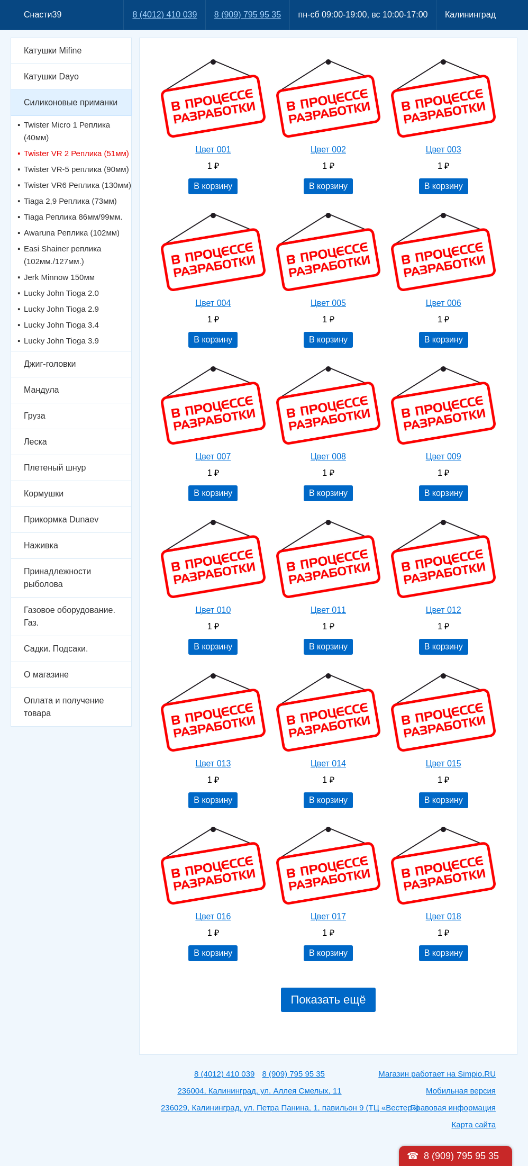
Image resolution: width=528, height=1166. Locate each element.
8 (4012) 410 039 (164, 14)
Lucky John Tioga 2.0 (61, 292)
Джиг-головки (50, 363)
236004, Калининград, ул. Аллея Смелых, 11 (259, 1090)
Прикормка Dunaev (61, 519)
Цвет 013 (213, 763)
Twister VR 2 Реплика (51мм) (76, 153)
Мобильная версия (461, 1090)
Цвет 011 (328, 609)
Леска (35, 441)
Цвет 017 (328, 916)
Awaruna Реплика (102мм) (72, 232)
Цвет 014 (328, 763)
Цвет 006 (443, 303)
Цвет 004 (213, 303)
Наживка (41, 545)
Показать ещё (328, 999)
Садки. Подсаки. (56, 648)
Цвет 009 (443, 456)
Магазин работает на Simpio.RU (437, 1073)
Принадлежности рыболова (57, 578)
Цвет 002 (328, 149)
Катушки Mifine (52, 50)
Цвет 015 (443, 763)
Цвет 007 (213, 456)
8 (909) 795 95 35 (247, 14)
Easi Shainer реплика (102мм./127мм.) (62, 255)
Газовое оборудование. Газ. (69, 616)
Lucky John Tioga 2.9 (61, 308)
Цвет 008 (328, 456)
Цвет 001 (213, 149)
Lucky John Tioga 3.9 (61, 340)
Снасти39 (42, 14)
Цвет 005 (328, 303)
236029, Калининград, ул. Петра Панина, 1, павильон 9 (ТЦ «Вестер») (290, 1107)
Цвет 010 (213, 609)
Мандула (41, 389)
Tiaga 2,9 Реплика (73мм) (70, 200)
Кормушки (43, 493)
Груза (34, 415)
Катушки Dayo (51, 76)
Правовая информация (453, 1107)
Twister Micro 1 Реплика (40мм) (67, 131)
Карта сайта (473, 1124)
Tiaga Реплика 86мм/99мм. (73, 216)
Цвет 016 (213, 916)
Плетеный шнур (55, 467)
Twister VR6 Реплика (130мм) (77, 184)
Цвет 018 (443, 916)
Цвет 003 (443, 149)
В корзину (213, 186)
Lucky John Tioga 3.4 (61, 324)
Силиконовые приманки (70, 102)
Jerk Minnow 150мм (59, 277)
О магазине (46, 674)
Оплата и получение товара (64, 707)
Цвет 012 (443, 609)
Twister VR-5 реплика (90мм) (76, 169)
